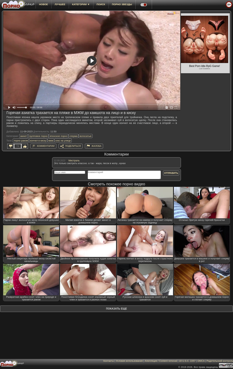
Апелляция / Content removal (161, 360)
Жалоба (96, 146)
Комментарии (46, 146)
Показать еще (116, 308)
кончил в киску (38, 140)
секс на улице (63, 140)
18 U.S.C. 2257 (187, 360)
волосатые (85, 136)
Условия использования (129, 360)
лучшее (60, 4)
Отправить (171, 173)
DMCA (201, 360)
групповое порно (38, 136)
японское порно (58, 136)
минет (23, 136)
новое (43, 4)
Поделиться (73, 146)
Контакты (108, 360)
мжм (50, 140)
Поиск (101, 4)
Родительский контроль (219, 360)
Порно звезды (122, 4)
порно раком (21, 140)
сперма (73, 136)
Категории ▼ (81, 4)
